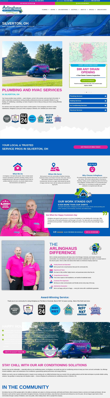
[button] (70, 77)
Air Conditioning (64, 9)
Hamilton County (21, 26)
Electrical (75, 9)
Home (4, 26)
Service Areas (11, 26)
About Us (84, 9)
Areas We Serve (101, 9)
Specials (92, 9)
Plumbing (45, 9)
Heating (54, 9)
